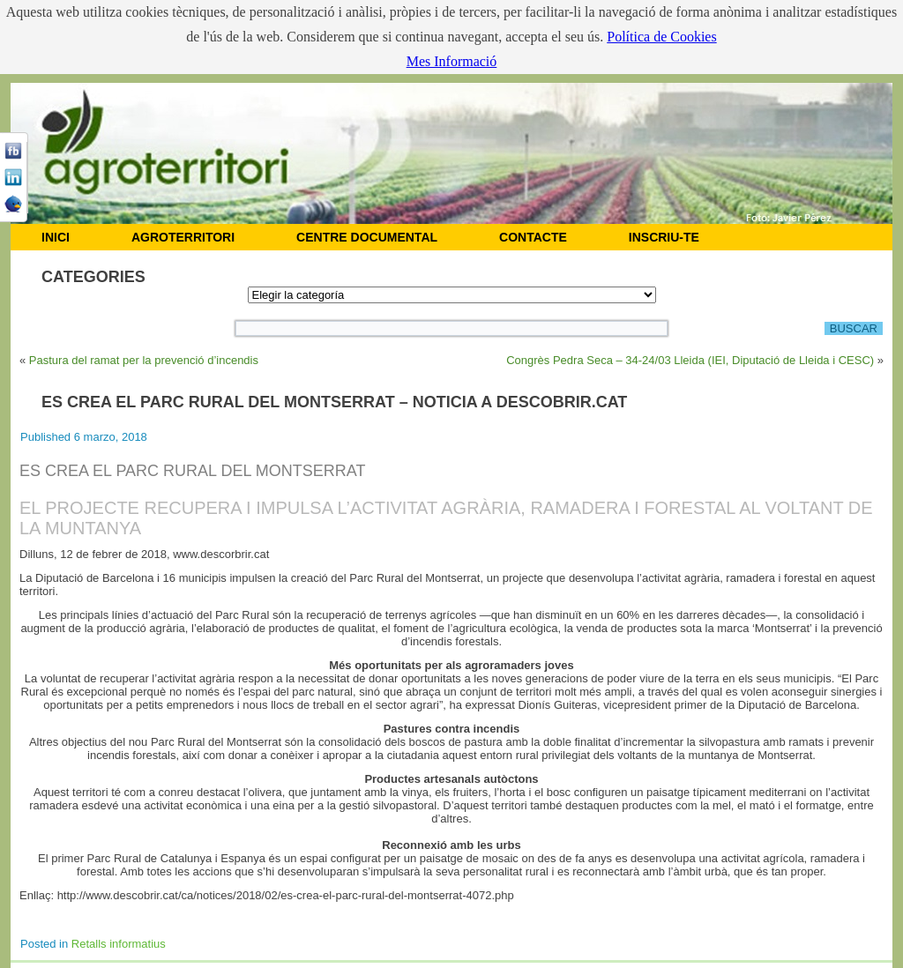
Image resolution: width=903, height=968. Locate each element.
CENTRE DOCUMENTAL (366, 237)
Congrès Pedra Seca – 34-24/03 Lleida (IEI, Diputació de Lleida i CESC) (690, 360)
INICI (55, 237)
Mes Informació (452, 61)
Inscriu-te (664, 237)
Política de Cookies (661, 36)
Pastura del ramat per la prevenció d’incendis (143, 360)
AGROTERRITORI (183, 237)
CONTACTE (533, 237)
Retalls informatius (118, 943)
